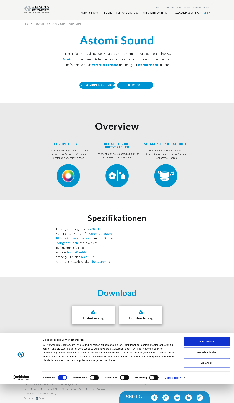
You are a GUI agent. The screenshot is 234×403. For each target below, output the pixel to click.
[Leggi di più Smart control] (183, 7)
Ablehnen (206, 381)
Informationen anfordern (96, 85)
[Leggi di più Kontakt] (159, 7)
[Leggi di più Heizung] (107, 13)
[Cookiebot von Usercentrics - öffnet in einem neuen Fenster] (21, 396)
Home (27, 23)
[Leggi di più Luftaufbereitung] (127, 13)
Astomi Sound (78, 23)
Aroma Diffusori (60, 23)
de (206, 13)
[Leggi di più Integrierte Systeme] (154, 13)
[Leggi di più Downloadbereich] (201, 7)
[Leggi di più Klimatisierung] (90, 13)
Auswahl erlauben (206, 371)
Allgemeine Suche (187, 13)
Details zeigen (173, 396)
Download (135, 85)
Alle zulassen (206, 360)
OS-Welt (170, 7)
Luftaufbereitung (41, 23)
